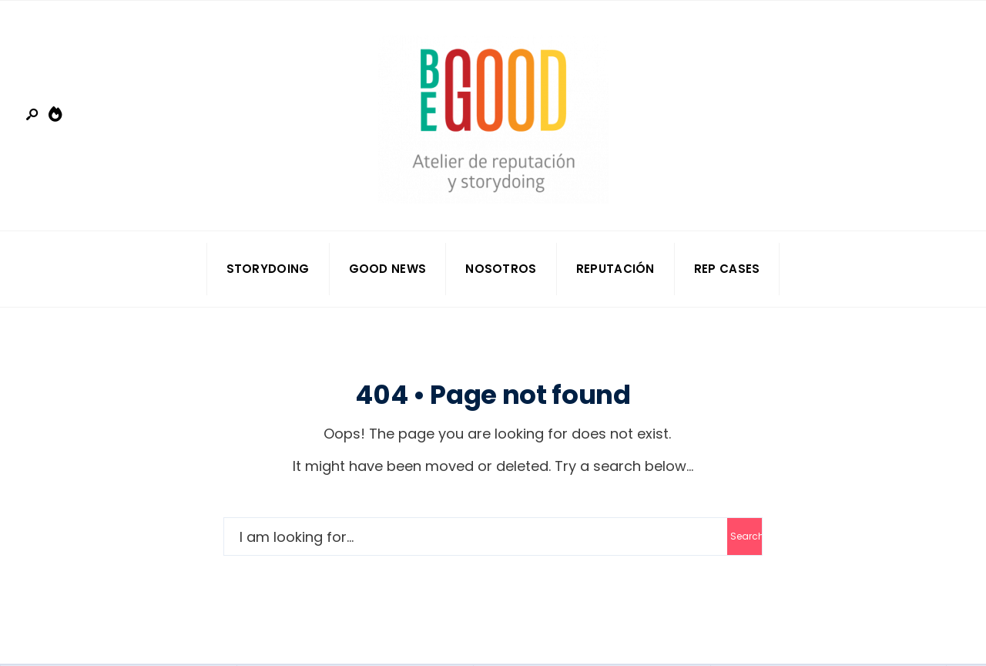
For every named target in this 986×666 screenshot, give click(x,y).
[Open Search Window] (33, 115)
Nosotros (500, 269)
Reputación (615, 269)
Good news (388, 269)
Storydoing (268, 269)
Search (746, 536)
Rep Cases (727, 269)
